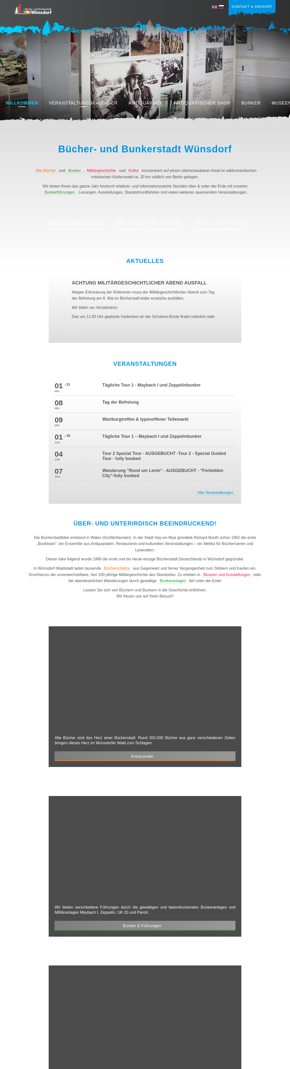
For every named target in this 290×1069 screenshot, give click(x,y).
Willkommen (21, 103)
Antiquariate (146, 103)
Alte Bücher (45, 170)
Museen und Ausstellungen (226, 479)
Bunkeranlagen (173, 485)
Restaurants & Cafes (200, 767)
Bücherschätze (117, 472)
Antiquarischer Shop (202, 103)
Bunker (251, 103)
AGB (272, 1038)
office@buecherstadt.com (219, 229)
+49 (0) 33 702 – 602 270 (219, 223)
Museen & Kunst (83, 767)
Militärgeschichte (101, 170)
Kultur (134, 170)
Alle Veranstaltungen (232, 397)
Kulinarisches (30, 1034)
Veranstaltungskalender (83, 103)
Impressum (225, 1038)
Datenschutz (251, 1038)
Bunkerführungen (60, 192)
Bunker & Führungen (201, 635)
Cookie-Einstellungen (258, 1045)
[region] (145, 70)
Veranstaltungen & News (39, 1002)
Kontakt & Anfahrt (252, 7)
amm (181, 1062)
